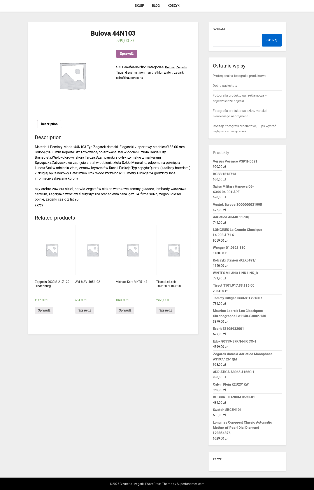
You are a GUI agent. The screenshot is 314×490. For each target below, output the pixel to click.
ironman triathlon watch (158, 72)
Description (50, 125)
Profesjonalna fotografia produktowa (239, 76)
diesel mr (132, 72)
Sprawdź (126, 54)
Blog (156, 5)
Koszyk (173, 5)
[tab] (50, 124)
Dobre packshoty (225, 86)
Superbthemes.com (190, 484)
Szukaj (219, 29)
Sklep (139, 5)
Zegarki (183, 67)
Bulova (170, 67)
